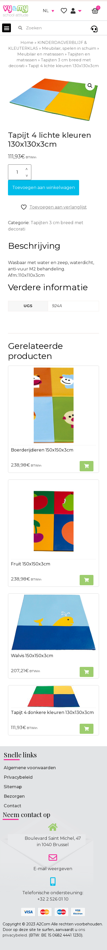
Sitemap (13, 786)
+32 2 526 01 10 (53, 899)
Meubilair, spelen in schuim (69, 48)
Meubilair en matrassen (40, 54)
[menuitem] (48, 10)
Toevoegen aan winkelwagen (43, 187)
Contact (12, 805)
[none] (48, 10)
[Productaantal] (19, 172)
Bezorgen (14, 796)
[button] (6, 28)
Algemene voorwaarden (30, 767)
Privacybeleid (18, 777)
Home (26, 42)
